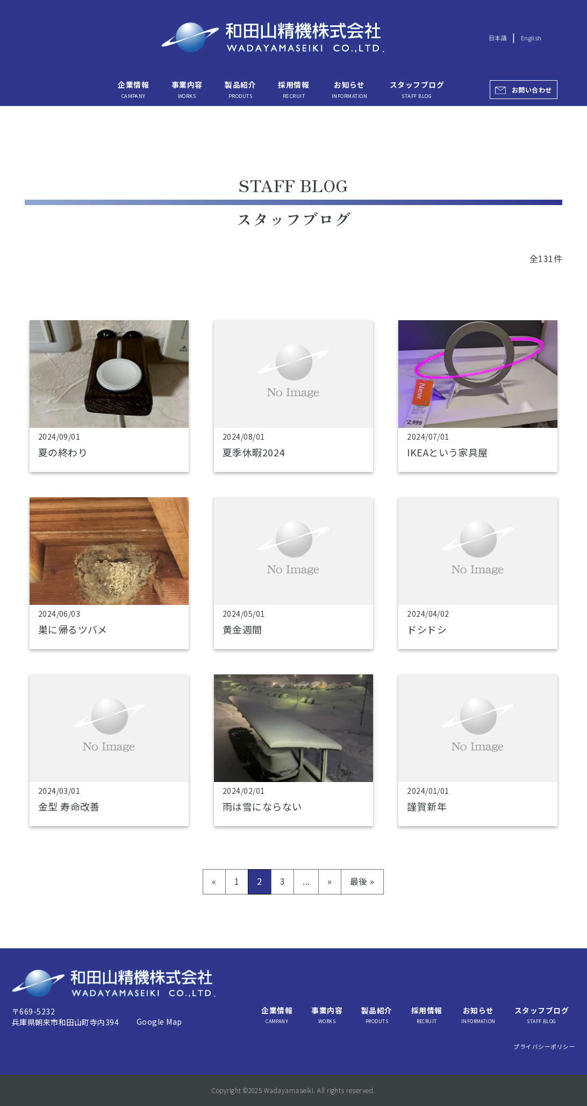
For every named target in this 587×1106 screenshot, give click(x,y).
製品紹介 (240, 89)
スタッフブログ (417, 89)
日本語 (498, 37)
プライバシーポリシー (544, 1046)
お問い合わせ (532, 89)
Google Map (159, 1021)
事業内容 (187, 89)
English (531, 37)
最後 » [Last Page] (362, 881)
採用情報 (293, 89)
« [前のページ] (214, 881)
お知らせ (349, 89)
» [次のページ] (329, 881)
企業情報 (133, 89)
